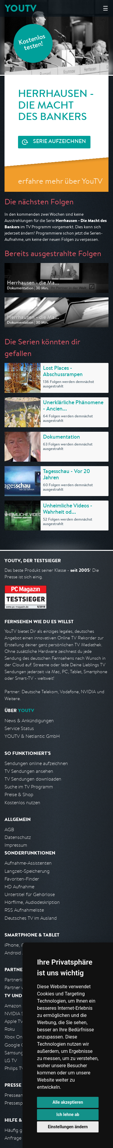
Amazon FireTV (20, 1006)
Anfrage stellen (20, 1138)
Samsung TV (17, 1053)
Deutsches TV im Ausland (31, 918)
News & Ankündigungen (29, 720)
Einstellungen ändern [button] (68, 1126)
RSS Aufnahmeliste (24, 910)
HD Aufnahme (19, 887)
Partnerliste (17, 980)
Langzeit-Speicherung (27, 871)
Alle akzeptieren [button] (68, 1102)
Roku (10, 1029)
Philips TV (14, 1068)
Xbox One (15, 1037)
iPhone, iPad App (22, 945)
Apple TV (14, 1021)
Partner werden (21, 987)
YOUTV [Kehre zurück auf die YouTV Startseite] (20, 8)
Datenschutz (18, 837)
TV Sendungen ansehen (29, 771)
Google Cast (18, 1045)
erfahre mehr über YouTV (60, 180)
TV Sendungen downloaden (33, 779)
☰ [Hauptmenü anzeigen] (105, 8)
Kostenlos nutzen (22, 802)
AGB (9, 829)
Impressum (16, 845)
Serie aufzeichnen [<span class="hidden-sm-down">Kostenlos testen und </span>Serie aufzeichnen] (59, 142)
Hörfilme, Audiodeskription (32, 902)
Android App (18, 953)
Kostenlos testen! (32, 43)
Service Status (19, 728)
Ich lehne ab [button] (67, 1114)
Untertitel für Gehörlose (30, 894)
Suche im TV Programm (29, 787)
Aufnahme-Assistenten (28, 863)
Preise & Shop (19, 794)
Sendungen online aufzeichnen (36, 763)
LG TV (11, 1060)
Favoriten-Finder (22, 879)
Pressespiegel (18, 1103)
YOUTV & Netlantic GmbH (32, 736)
